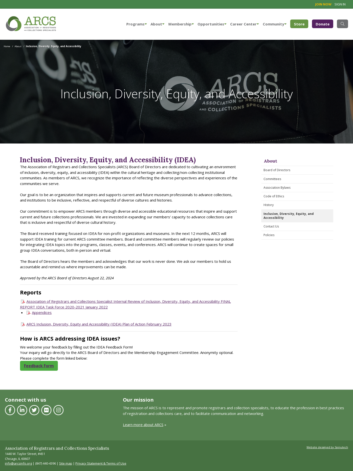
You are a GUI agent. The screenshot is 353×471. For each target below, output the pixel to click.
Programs (136, 23)
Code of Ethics (274, 196)
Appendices (42, 312)
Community (275, 23)
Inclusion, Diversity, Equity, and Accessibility (289, 216)
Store (301, 23)
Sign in (340, 4)
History (269, 205)
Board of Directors (277, 170)
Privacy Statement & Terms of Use (100, 463)
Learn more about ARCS (143, 424)
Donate (323, 23)
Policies (269, 235)
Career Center (244, 23)
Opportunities (212, 23)
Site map (65, 463)
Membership (181, 23)
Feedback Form (39, 366)
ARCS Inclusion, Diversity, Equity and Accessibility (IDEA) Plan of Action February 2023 (99, 324)
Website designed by (327, 447)
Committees (272, 179)
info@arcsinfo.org (18, 463)
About (157, 23)
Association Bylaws (277, 187)
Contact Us (271, 226)
